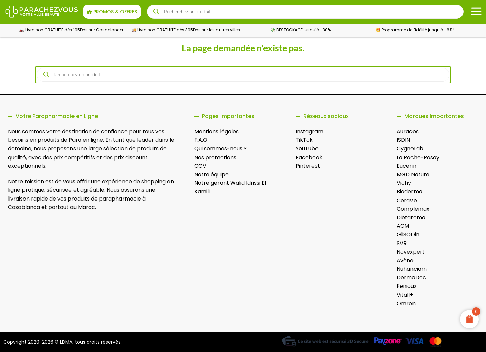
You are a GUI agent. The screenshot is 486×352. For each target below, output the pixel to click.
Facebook (309, 157)
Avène (405, 260)
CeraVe (407, 200)
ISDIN (403, 140)
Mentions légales (216, 131)
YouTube (307, 148)
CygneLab (410, 148)
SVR (402, 243)
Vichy (404, 183)
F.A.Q (200, 140)
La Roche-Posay (418, 157)
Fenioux (407, 286)
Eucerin (406, 166)
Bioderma (409, 191)
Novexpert (411, 252)
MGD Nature (413, 174)
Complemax (413, 209)
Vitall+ (405, 295)
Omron (406, 303)
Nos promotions (215, 157)
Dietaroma (411, 217)
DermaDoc (411, 277)
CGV (200, 166)
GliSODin (408, 234)
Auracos (408, 131)
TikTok (304, 140)
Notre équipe (211, 174)
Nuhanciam (412, 269)
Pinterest (308, 166)
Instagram (309, 131)
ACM (403, 226)
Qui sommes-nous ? (220, 148)
